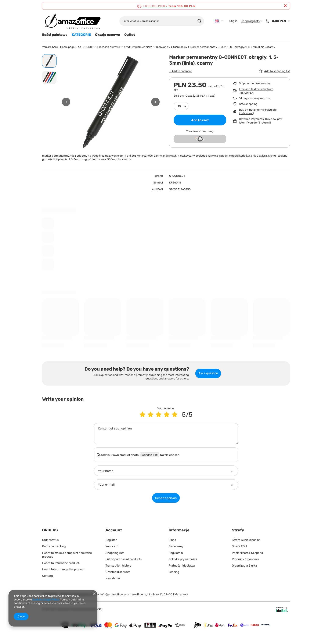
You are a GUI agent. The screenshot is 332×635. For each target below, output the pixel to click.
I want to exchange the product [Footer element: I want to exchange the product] (63, 569)
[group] (111, 102)
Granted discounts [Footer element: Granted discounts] (117, 572)
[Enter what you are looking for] (161, 21)
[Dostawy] (166, 631)
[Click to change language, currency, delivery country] (219, 20)
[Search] (199, 21)
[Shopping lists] (251, 21)
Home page (67, 47)
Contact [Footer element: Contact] (47, 576)
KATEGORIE (81, 35)
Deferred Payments (251, 119)
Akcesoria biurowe (108, 47)
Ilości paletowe (55, 35)
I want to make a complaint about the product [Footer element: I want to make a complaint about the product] (67, 555)
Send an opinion (166, 498)
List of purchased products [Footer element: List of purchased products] (123, 559)
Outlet (129, 35)
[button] (66, 102)
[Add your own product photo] (172, 455)
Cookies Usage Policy (45, 599)
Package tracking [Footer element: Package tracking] (54, 546)
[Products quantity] (181, 106)
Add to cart (200, 120)
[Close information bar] (285, 5)
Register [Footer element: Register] (111, 540)
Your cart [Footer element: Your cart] (111, 546)
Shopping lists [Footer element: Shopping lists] (114, 553)
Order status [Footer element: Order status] (50, 540)
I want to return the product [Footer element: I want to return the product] (60, 563)
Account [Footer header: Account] (113, 530)
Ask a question (208, 373)
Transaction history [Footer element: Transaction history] (118, 565)
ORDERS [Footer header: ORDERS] (50, 530)
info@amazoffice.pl (113, 594)
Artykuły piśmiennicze (138, 47)
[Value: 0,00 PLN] (278, 21)
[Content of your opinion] (166, 433)
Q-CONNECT (177, 175)
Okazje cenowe (107, 35)
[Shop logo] (72, 21)
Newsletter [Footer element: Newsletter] (112, 578)
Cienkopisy (163, 47)
